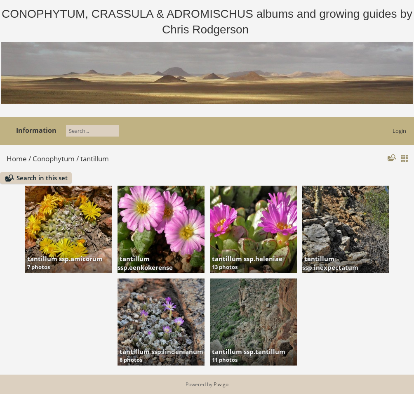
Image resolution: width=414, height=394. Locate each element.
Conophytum (54, 158)
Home (17, 158)
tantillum (94, 158)
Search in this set (42, 178)
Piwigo (221, 384)
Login (399, 130)
